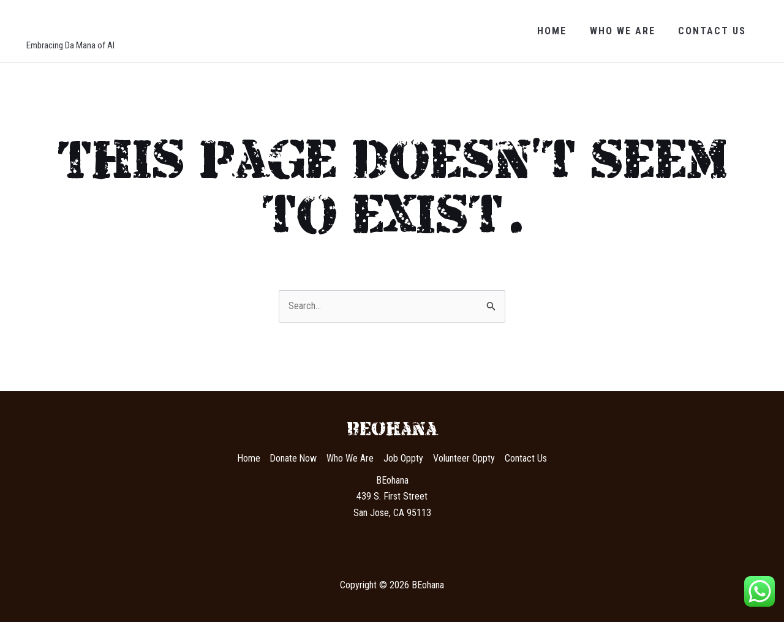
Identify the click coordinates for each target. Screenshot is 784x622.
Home (560, 31)
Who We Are (627, 31)
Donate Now (293, 458)
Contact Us (714, 31)
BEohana (80, 23)
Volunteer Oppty (465, 458)
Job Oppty (404, 458)
